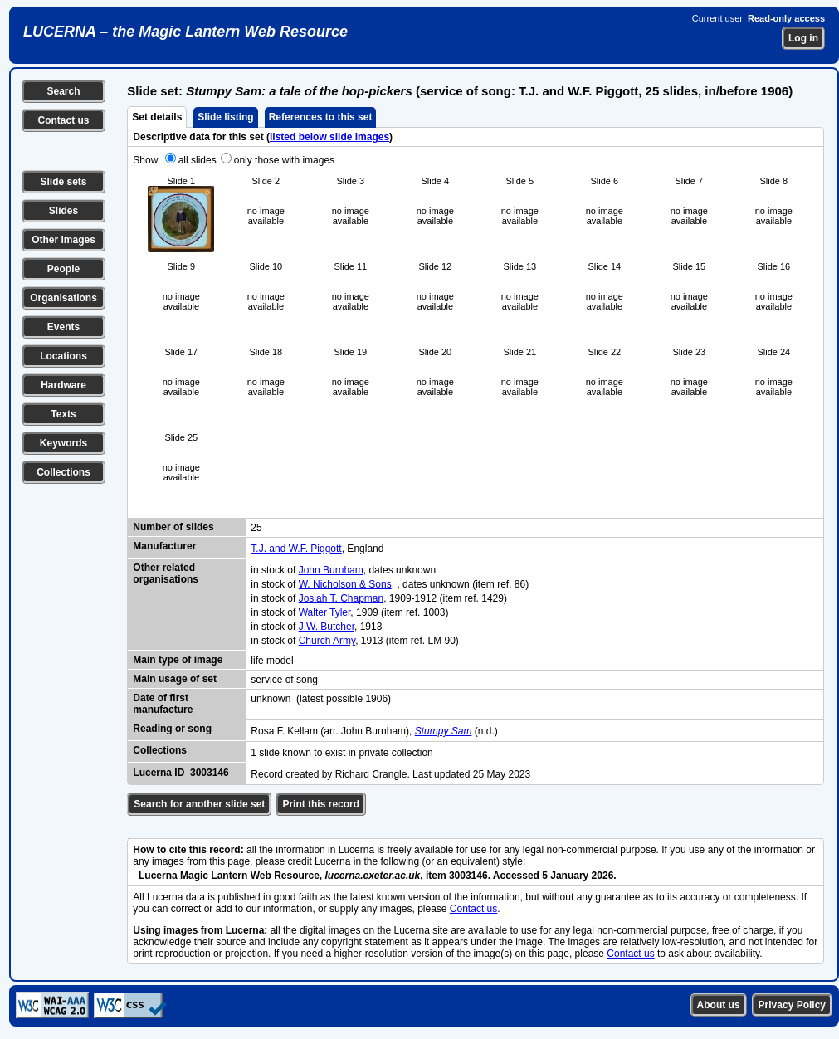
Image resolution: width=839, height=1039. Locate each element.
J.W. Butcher (326, 626)
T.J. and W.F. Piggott (296, 548)
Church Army (327, 640)
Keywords (63, 443)
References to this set (321, 117)
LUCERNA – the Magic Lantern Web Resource (185, 31)
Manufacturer (164, 546)
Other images (63, 240)
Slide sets (63, 182)
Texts (63, 414)
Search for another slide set (199, 804)
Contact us (63, 120)
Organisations (63, 298)
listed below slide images (329, 137)
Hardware (63, 385)
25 (256, 528)
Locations (63, 356)
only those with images (284, 160)
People (63, 269)
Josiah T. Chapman (341, 598)
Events (63, 327)
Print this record (320, 804)
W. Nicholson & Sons (345, 584)
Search (63, 91)
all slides (197, 160)
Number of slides (173, 527)
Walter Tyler (325, 612)
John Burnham (331, 570)
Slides (63, 211)
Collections (63, 472)
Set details (157, 117)
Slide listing (225, 117)
